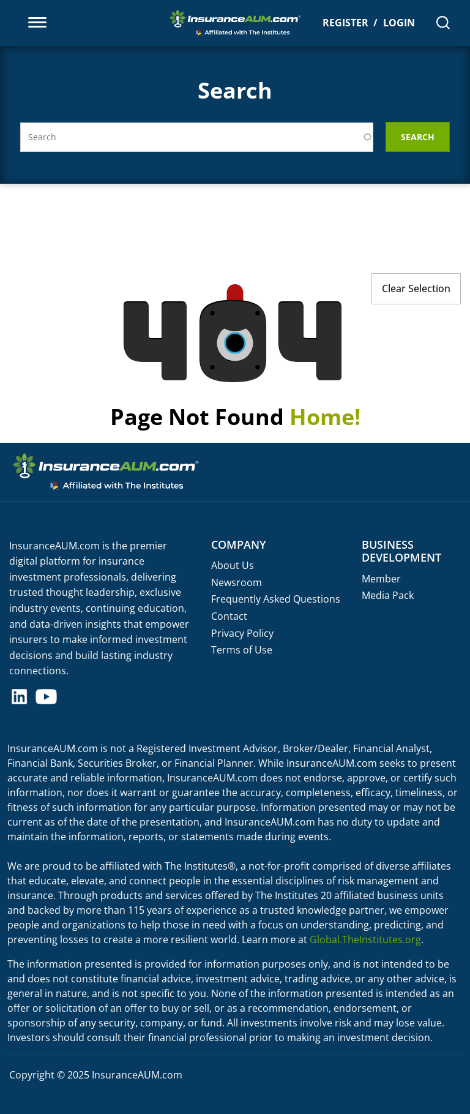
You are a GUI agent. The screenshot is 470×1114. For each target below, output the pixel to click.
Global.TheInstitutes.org (365, 939)
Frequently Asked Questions (275, 599)
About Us (232, 565)
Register (345, 22)
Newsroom (236, 582)
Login (399, 22)
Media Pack (388, 595)
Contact (229, 616)
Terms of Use (241, 650)
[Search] (443, 22)
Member (381, 578)
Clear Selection (416, 288)
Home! (324, 417)
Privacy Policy (242, 633)
